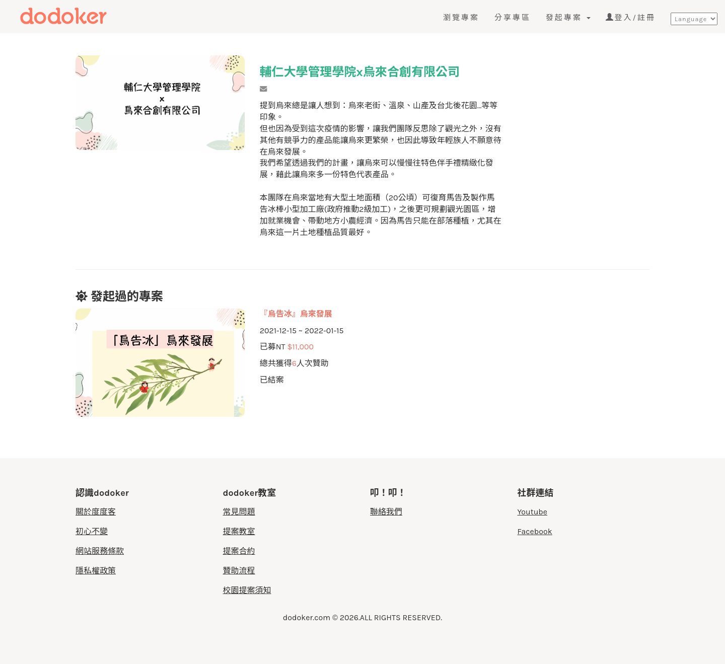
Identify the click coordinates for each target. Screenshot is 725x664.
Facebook (535, 531)
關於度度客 (96, 512)
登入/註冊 (631, 17)
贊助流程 (239, 570)
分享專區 (512, 17)
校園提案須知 (247, 590)
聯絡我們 (386, 512)
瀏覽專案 (461, 17)
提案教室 (239, 531)
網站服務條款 (100, 551)
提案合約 (239, 551)
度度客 (79, 16)
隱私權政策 (96, 570)
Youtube (533, 512)
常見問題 (239, 512)
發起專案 (568, 17)
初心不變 (92, 531)
